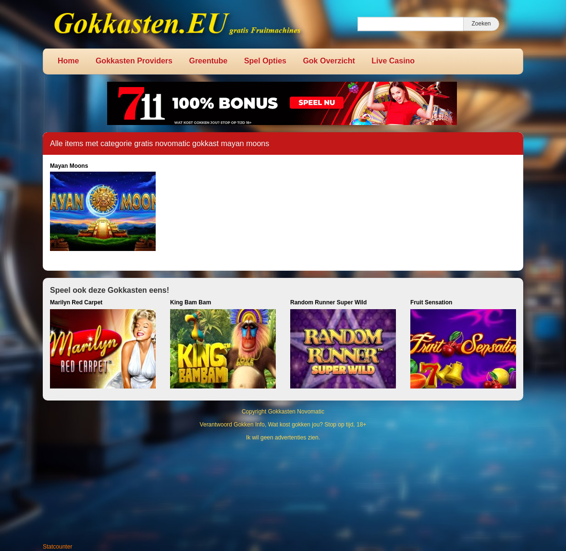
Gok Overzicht (329, 61)
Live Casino (393, 61)
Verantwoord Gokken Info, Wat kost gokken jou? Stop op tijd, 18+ (283, 424)
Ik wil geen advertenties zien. (283, 437)
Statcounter (57, 546)
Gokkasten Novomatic (296, 411)
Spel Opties (265, 61)
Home (68, 61)
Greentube (208, 61)
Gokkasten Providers (134, 61)
